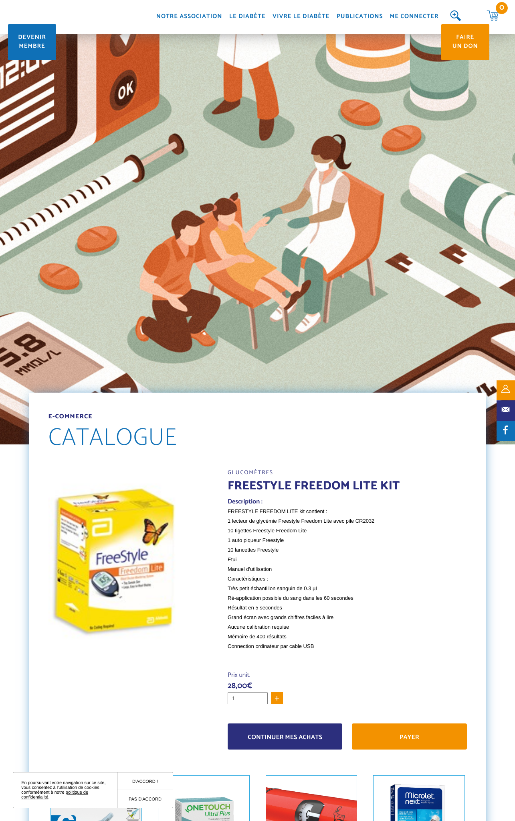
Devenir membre (32, 42)
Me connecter (414, 17)
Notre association (189, 17)
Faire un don (465, 42)
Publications (360, 17)
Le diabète (247, 17)
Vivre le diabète (301, 17)
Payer (409, 737)
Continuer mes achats (285, 737)
